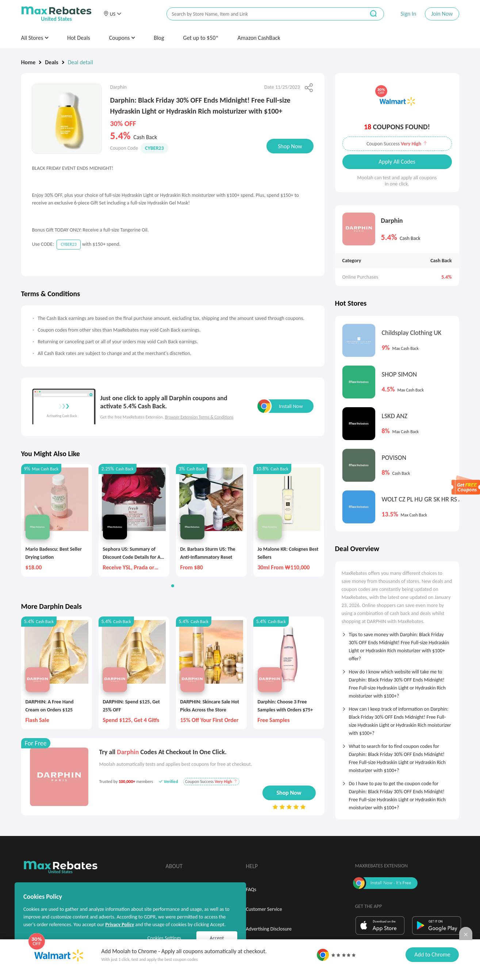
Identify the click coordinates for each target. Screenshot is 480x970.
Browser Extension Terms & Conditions (199, 417)
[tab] (397, 644)
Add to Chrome (432, 954)
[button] (112, 14)
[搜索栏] (261, 14)
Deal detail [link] (80, 62)
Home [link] (28, 62)
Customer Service (264, 909)
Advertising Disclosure (269, 929)
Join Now (442, 13)
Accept (217, 938)
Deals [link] (51, 62)
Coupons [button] (122, 37)
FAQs (251, 889)
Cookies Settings (164, 938)
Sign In (408, 13)
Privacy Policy (119, 924)
